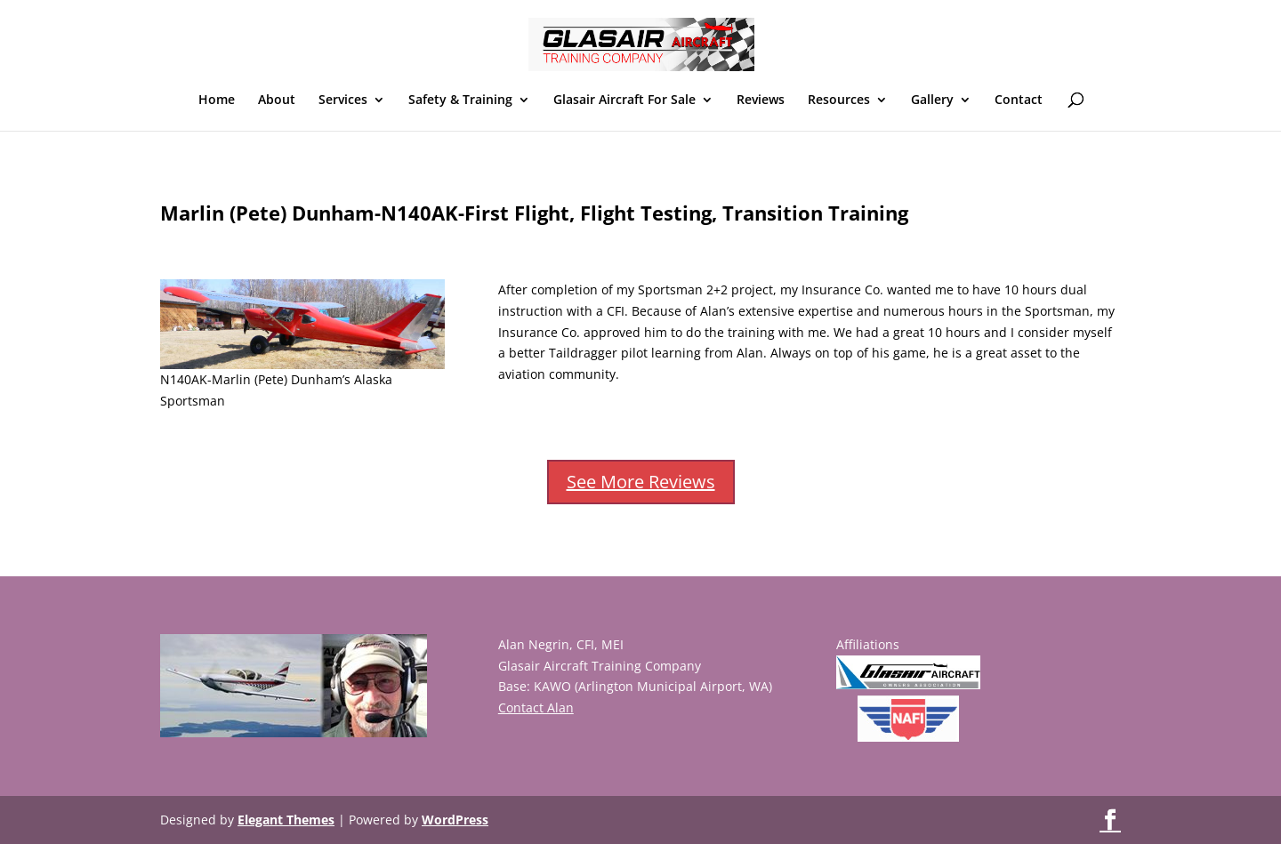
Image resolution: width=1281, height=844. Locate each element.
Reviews (761, 100)
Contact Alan (536, 707)
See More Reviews (641, 482)
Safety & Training (460, 100)
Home (216, 100)
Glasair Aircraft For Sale (624, 100)
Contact (1019, 100)
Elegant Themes (286, 819)
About (276, 100)
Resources (839, 100)
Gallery (932, 100)
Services (342, 100)
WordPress (455, 819)
